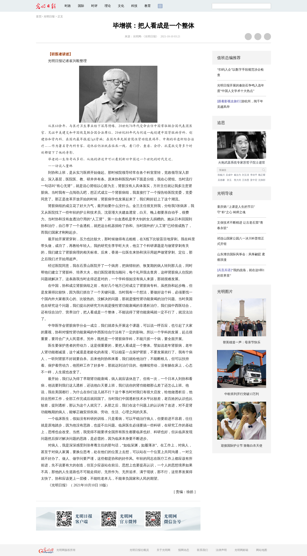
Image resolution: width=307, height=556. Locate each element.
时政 (68, 5)
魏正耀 (261, 175)
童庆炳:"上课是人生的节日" (236, 206)
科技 (134, 5)
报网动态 (183, 550)
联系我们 (202, 550)
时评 (94, 5)
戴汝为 (237, 175)
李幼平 (253, 175)
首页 (39, 16)
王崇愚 (245, 180)
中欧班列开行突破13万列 (241, 394)
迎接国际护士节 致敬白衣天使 (241, 445)
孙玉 (229, 180)
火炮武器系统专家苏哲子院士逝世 (241, 162)
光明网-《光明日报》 (146, 36)
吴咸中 (229, 175)
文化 (121, 5)
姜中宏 (253, 180)
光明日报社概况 (139, 550)
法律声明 (221, 550)
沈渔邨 (261, 180)
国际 (81, 5)
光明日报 (49, 16)
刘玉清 (245, 175)
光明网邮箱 (241, 550)
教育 (147, 5)
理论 (108, 5)
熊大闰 (237, 180)
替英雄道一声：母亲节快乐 (241, 342)
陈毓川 (221, 175)
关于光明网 (163, 550)
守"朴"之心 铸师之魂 (231, 212)
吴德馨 (221, 180)
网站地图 (261, 550)
